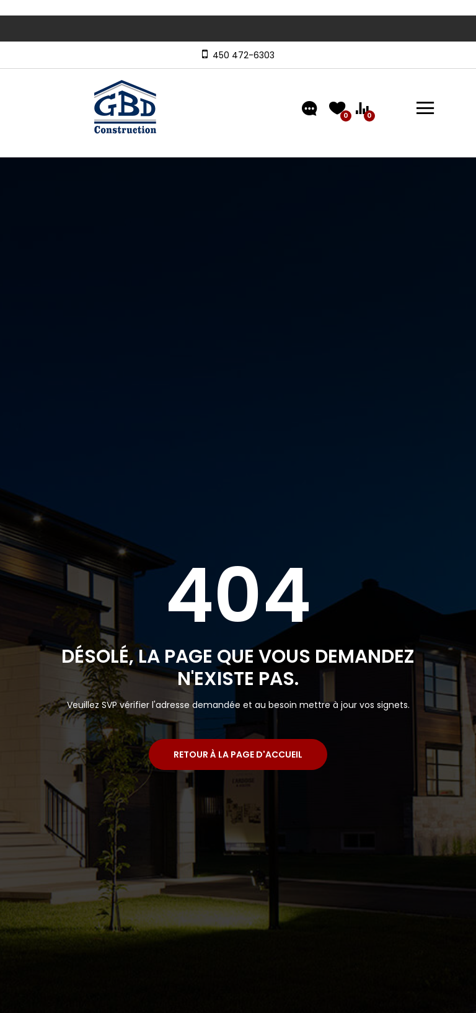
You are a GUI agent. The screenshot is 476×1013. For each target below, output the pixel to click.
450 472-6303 (241, 55)
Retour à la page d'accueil (238, 754)
